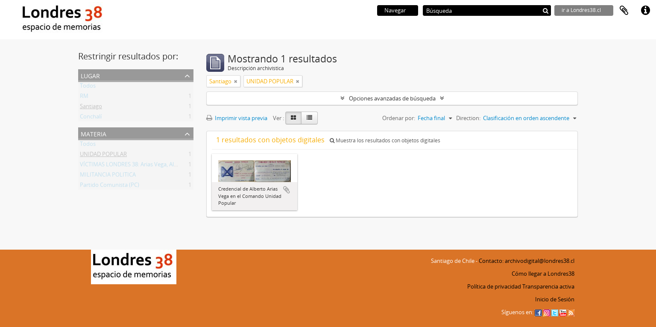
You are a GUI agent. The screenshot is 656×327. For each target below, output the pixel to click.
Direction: (468, 118)
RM (84, 97)
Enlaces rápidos (645, 10)
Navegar (395, 10)
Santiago (91, 108)
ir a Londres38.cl (581, 10)
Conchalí (91, 118)
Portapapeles (624, 10)
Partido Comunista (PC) (109, 186)
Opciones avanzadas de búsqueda (392, 98)
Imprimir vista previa (236, 118)
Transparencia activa (548, 286)
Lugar (90, 75)
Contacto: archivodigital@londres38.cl (526, 261)
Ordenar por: (398, 118)
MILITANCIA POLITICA (108, 176)
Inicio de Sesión (554, 299)
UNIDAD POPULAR (103, 155)
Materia (93, 133)
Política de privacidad (494, 286)
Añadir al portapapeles (286, 190)
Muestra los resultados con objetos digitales (385, 140)
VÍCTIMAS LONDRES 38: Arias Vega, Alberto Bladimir (145, 166)
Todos (88, 87)
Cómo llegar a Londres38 (543, 273)
